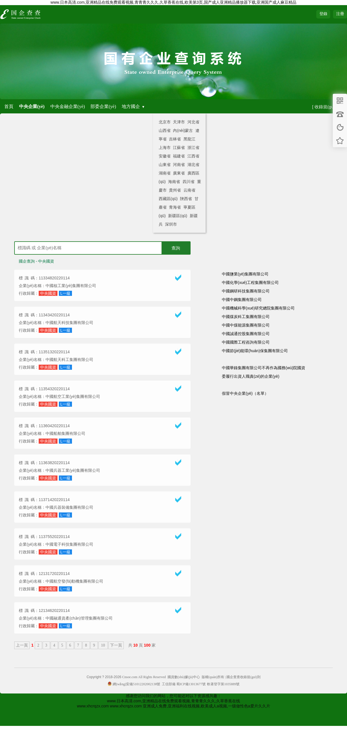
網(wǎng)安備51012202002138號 (134, 684)
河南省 (179, 164)
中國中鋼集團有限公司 (242, 299)
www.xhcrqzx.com (93, 706)
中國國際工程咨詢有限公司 (246, 342)
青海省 (175, 207)
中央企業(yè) (32, 106)
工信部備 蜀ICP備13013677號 (184, 684)
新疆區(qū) (177, 215)
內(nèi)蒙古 (183, 130)
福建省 (179, 156)
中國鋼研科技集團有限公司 (246, 291)
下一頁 (116, 645)
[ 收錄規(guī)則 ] (327, 106)
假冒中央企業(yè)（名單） (245, 393)
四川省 (189, 181)
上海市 (165, 147)
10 (103, 645)
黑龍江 (189, 139)
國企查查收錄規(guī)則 (243, 677)
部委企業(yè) (103, 106)
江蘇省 (179, 147)
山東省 (165, 164)
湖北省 (193, 164)
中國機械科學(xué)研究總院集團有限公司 (258, 308)
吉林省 (175, 139)
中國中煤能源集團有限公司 (246, 325)
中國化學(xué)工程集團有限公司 (250, 282)
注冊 (340, 14)
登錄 (323, 14)
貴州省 (175, 190)
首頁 (8, 106)
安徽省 (165, 156)
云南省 (189, 190)
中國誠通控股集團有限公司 (246, 333)
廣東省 (179, 173)
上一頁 (22, 645)
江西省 (193, 156)
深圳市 (171, 224)
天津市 (179, 122)
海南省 (174, 181)
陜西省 (186, 198)
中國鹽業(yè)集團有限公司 (245, 274)
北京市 (165, 122)
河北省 (193, 122)
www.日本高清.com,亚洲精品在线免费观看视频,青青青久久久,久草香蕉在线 (173, 701)
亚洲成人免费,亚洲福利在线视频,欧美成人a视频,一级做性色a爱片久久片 (206, 706)
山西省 (165, 130)
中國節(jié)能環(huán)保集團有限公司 (255, 350)
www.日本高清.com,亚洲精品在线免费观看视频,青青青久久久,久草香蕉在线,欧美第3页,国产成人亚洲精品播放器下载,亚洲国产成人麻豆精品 (174, 2)
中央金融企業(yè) (67, 106)
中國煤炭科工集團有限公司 (246, 316)
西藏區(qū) (168, 198)
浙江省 (193, 147)
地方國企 (131, 106)
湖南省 (165, 173)
